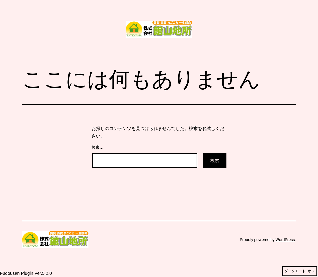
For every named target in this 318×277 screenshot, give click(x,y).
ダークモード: (299, 271)
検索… (97, 147)
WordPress (285, 239)
